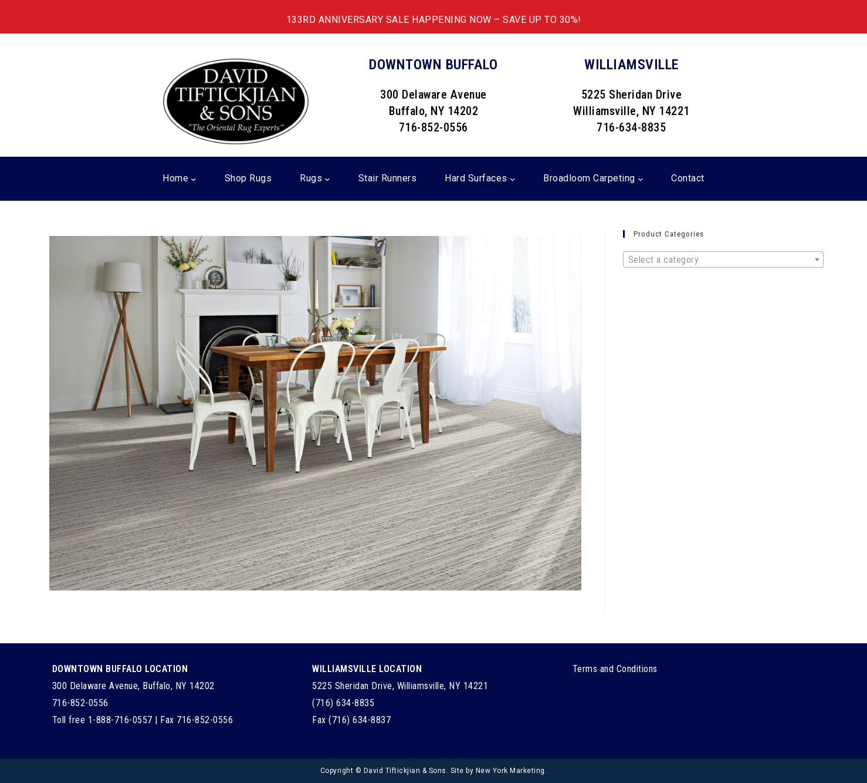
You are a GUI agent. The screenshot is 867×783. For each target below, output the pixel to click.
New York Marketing (510, 771)
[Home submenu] (194, 179)
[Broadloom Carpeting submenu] (641, 179)
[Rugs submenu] (327, 179)
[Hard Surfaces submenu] (513, 179)
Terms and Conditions (615, 668)
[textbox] (723, 260)
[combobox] (723, 259)
